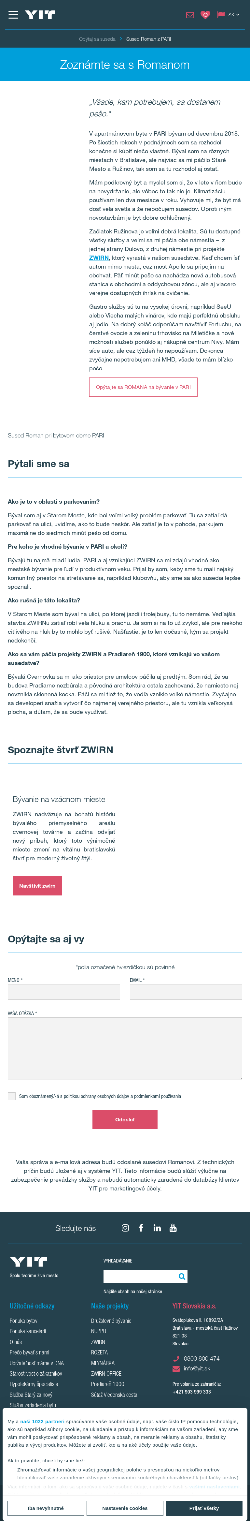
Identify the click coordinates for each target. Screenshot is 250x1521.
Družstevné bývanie (111, 1321)
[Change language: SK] (229, 14)
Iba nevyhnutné (46, 1508)
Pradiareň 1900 (107, 1385)
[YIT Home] (40, 14)
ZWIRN (98, 1343)
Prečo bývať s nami (29, 1353)
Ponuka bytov (23, 1321)
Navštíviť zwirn (37, 885)
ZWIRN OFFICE (106, 1374)
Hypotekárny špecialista (34, 1385)
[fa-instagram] (125, 1228)
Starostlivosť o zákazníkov (36, 1374)
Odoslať (125, 1119)
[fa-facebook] (141, 1228)
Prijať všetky (204, 1508)
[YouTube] (173, 1228)
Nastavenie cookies (124, 1508)
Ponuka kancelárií (28, 1332)
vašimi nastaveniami (214, 1486)
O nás (16, 1343)
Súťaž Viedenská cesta (114, 1395)
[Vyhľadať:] (181, 1276)
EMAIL (136, 980)
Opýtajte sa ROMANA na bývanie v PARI (143, 387)
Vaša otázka (21, 1013)
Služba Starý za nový (31, 1395)
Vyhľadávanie (118, 1261)
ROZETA (99, 1353)
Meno (14, 980)
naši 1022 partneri (42, 1421)
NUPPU (98, 1332)
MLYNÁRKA (103, 1364)
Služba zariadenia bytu (33, 1406)
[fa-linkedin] (157, 1228)
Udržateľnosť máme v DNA (37, 1364)
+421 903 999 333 (192, 1392)
